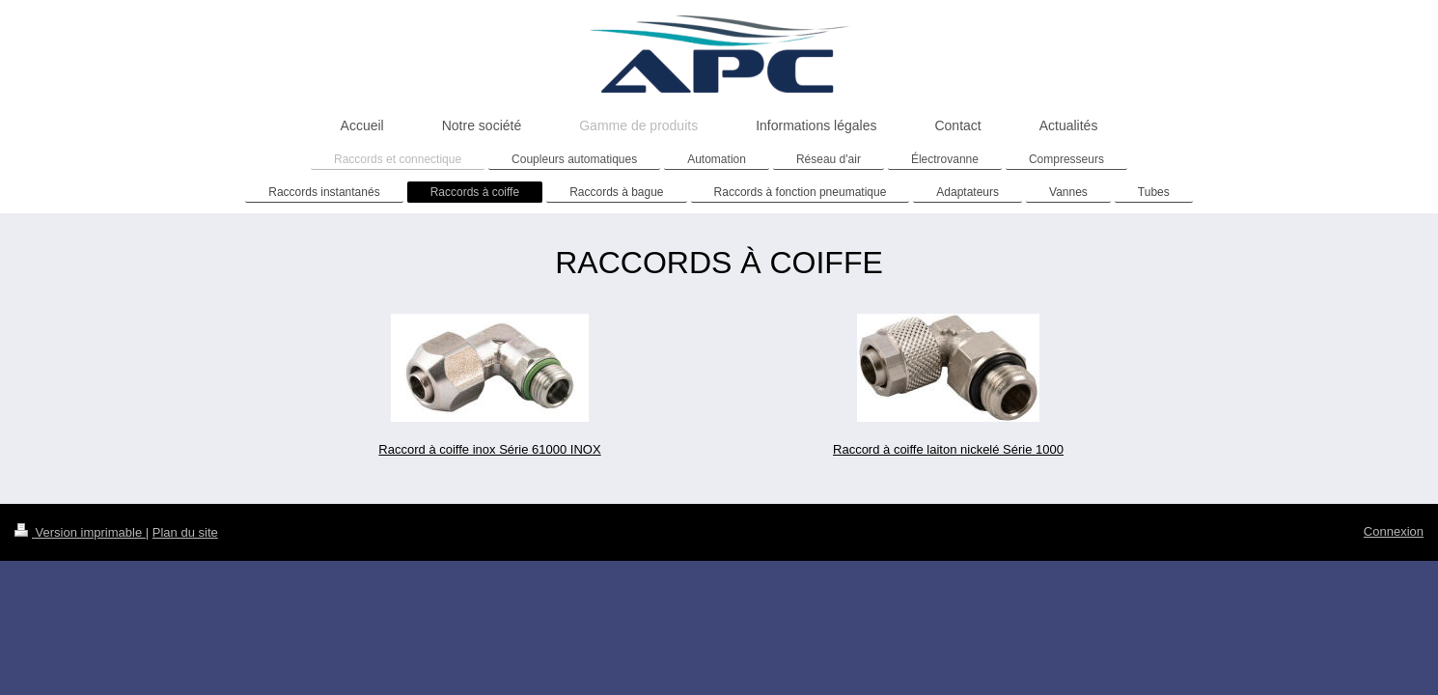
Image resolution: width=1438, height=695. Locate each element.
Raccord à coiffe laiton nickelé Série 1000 (948, 449)
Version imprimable (80, 532)
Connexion (1394, 531)
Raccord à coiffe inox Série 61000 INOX (489, 449)
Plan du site (185, 532)
